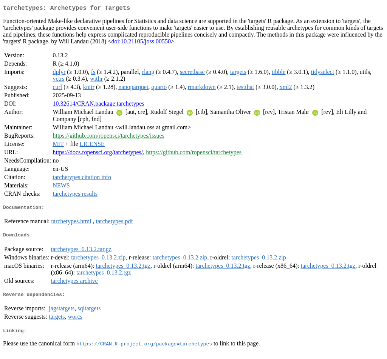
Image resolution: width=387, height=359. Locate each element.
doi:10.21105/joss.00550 (141, 43)
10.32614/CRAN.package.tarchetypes (98, 105)
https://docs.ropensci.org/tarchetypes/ (98, 153)
